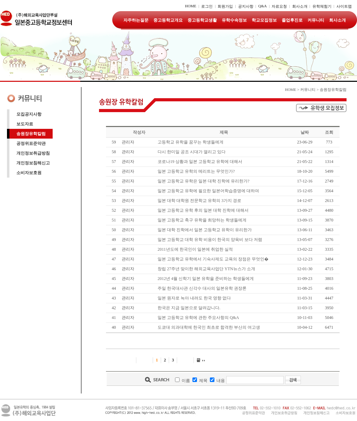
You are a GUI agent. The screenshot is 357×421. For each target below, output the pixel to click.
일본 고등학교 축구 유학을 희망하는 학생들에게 (202, 220)
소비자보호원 (28, 172)
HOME (190, 6)
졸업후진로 (292, 20)
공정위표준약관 (31, 143)
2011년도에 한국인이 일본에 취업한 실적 (195, 249)
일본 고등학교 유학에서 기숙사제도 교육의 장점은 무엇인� (213, 259)
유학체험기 (322, 6)
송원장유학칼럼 (31, 133)
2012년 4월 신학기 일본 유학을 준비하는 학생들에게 (206, 278)
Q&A (262, 6)
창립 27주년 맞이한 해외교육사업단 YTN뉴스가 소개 (206, 268)
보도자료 (24, 124)
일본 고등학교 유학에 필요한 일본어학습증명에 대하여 (208, 190)
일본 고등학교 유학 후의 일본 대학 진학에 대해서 (203, 210)
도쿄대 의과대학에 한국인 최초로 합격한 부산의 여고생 (209, 327)
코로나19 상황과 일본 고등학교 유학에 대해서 (200, 161)
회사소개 (299, 6)
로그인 (207, 6)
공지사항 (245, 6)
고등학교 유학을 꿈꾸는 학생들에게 (190, 142)
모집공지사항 (28, 114)
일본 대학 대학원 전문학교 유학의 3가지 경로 (199, 200)
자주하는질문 (136, 20)
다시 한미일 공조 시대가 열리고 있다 (192, 151)
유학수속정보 (234, 20)
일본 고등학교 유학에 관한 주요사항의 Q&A (198, 317)
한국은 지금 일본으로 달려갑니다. (189, 307)
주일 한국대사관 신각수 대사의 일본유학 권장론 (202, 288)
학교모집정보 (264, 20)
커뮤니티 (315, 20)
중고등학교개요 (168, 20)
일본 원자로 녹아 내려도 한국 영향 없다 (194, 298)
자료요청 (279, 6)
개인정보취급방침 (33, 153)
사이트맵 (344, 6)
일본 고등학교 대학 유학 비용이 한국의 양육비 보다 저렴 (210, 239)
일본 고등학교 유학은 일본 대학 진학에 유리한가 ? (203, 181)
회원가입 (225, 6)
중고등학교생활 (202, 20)
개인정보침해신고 (33, 163)
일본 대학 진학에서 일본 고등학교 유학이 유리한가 (205, 229)
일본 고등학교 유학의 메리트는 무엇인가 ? (196, 171)
